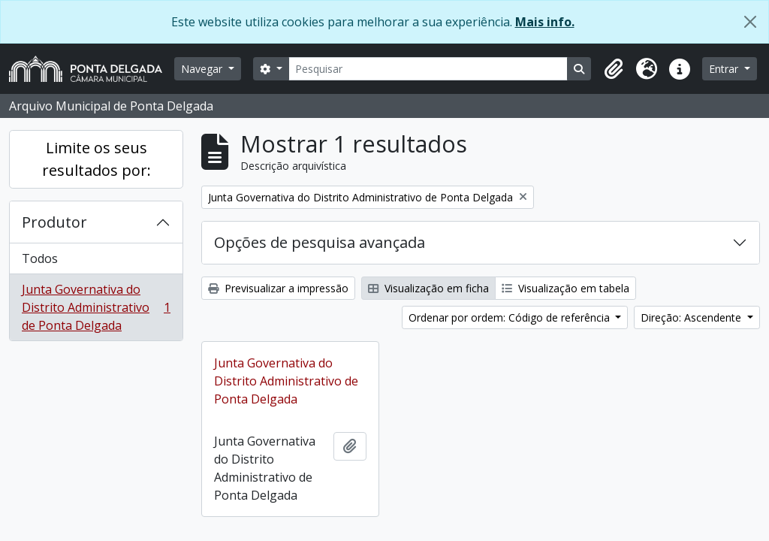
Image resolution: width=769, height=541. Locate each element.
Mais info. (544, 22)
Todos (40, 258)
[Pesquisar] (428, 68)
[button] (613, 69)
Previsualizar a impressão (278, 288)
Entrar (725, 69)
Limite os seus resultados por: (96, 159)
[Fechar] (750, 22)
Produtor (54, 222)
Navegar (203, 69)
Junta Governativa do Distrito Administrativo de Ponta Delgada (95, 307)
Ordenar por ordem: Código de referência (511, 317)
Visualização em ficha (428, 288)
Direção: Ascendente (692, 317)
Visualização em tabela (565, 288)
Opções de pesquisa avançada (319, 242)
